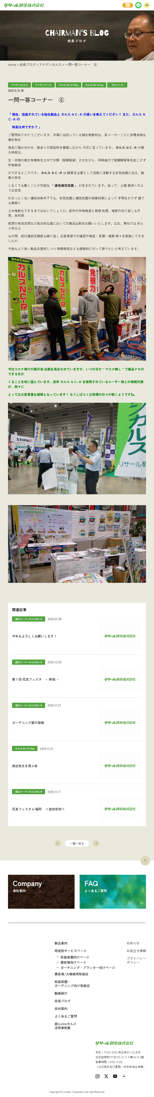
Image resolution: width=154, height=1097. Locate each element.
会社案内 (61, 1008)
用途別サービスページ (71, 951)
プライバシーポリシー (136, 960)
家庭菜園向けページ (75, 957)
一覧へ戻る (77, 843)
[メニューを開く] (147, 5)
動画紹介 (61, 993)
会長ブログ (28, 64)
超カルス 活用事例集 (65, 1026)
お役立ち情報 (136, 951)
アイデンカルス (50, 64)
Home (12, 64)
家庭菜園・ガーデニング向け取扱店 (72, 984)
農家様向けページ (73, 962)
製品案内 (61, 943)
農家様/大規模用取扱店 (71, 974)
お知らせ (133, 943)
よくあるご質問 (66, 1016)
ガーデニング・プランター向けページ (88, 967)
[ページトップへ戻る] (145, 861)
